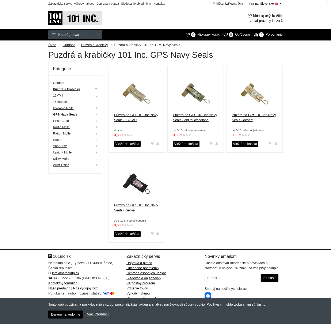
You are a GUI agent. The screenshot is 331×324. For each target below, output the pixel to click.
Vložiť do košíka (127, 144)
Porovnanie (266, 34)
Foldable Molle (63, 108)
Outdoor (68, 45)
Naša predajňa (59, 288)
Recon (57, 139)
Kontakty (159, 3)
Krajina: (265, 3)
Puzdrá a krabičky (94, 45)
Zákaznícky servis (60, 3)
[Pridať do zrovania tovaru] (157, 143)
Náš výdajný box (85, 288)
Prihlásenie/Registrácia (229, 3)
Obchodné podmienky (142, 268)
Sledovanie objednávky (136, 3)
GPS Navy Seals (65, 114)
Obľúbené (235, 34)
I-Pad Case (61, 120)
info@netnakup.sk (65, 273)
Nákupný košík (201, 34)
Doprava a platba (107, 3)
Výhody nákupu (84, 3)
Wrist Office (61, 165)
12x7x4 (58, 95)
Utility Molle (61, 158)
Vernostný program (140, 283)
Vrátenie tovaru (137, 288)
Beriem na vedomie (65, 314)
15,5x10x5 (60, 102)
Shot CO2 (60, 146)
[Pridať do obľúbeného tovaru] (152, 143)
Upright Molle (62, 152)
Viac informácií (98, 314)
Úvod (52, 45)
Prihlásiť (269, 278)
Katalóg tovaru (75, 35)
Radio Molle (61, 127)
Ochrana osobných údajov (146, 273)
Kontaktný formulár (62, 283)
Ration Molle (62, 133)
